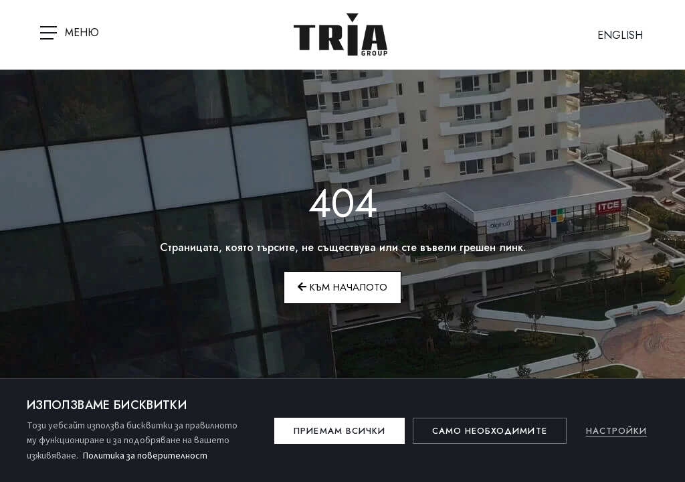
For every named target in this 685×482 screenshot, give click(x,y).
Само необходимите (489, 430)
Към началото (342, 287)
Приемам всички (339, 430)
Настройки (616, 430)
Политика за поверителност (145, 456)
